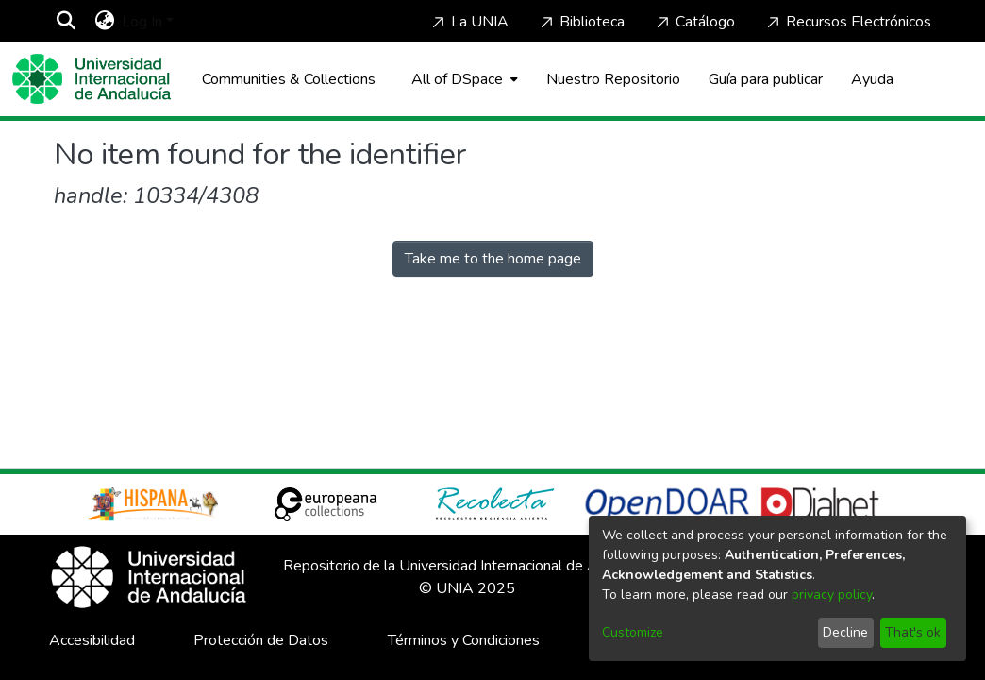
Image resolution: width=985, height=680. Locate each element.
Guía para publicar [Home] (766, 79)
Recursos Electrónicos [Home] (847, 21)
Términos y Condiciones (464, 640)
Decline (845, 632)
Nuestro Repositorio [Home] (613, 79)
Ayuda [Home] (872, 79)
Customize (632, 632)
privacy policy (832, 595)
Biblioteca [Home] (581, 21)
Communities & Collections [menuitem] (289, 79)
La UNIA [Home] (468, 21)
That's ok (913, 632)
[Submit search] (65, 21)
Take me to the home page (493, 258)
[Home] (91, 79)
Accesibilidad (92, 640)
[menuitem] (104, 21)
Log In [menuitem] (142, 21)
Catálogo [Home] (694, 21)
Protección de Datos (260, 640)
